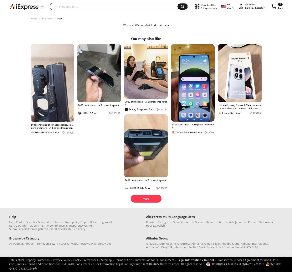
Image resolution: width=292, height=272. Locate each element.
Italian (210, 222)
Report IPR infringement (96, 222)
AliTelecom (153, 247)
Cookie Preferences (85, 260)
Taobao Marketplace (202, 247)
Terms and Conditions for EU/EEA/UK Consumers (58, 264)
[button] (42, 7)
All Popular (16, 243)
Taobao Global (233, 247)
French (189, 222)
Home (34, 18)
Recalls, (63, 229)
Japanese (241, 222)
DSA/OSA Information (23, 225)
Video (107, 243)
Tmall (219, 247)
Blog (100, 243)
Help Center (17, 222)
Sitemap (106, 260)
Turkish (229, 222)
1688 (255, 247)
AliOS (247, 247)
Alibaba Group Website (161, 243)
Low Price (56, 243)
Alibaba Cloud (231, 243)
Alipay (208, 243)
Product (29, 243)
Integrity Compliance (51, 225)
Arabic (269, 222)
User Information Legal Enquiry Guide (117, 264)
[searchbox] (115, 6)
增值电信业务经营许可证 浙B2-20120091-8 (238, 264)
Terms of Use (123, 260)
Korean (252, 222)
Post (59, 18)
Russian (151, 222)
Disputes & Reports (38, 222)
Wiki (93, 243)
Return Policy (76, 229)
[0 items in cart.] (277, 6)
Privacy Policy (61, 260)
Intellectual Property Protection (30, 260)
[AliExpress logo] (24, 7)
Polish (161, 225)
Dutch (219, 222)
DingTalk (166, 247)
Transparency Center (79, 225)
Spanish (178, 222)
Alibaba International (254, 243)
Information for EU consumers (154, 260)
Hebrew (151, 225)
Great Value (70, 243)
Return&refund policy (66, 222)
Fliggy (216, 243)
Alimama (197, 243)
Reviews (84, 243)
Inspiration (47, 18)
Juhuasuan (180, 247)
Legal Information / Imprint (195, 260)
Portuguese (164, 222)
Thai (261, 222)
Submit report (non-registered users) (33, 229)
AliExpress (183, 243)
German (200, 222)
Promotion (42, 243)
